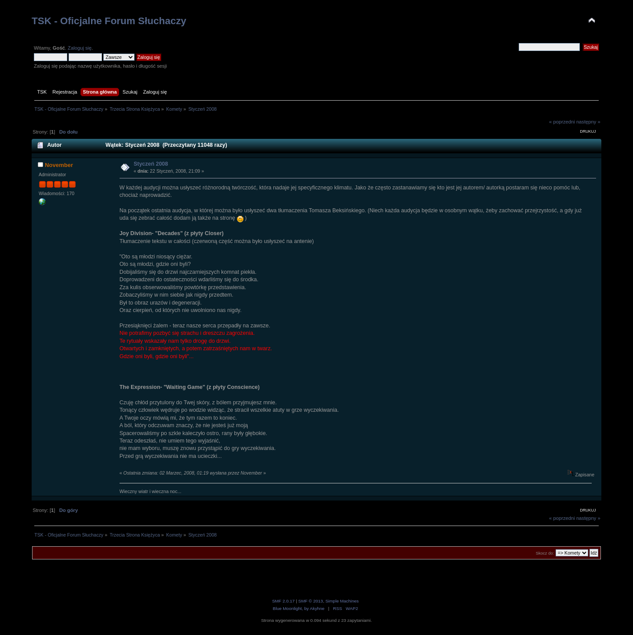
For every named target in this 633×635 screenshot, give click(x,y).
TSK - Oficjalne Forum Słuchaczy (109, 20)
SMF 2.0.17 (283, 601)
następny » (588, 121)
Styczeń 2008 (151, 164)
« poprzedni (562, 121)
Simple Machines (342, 601)
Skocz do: (545, 553)
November (59, 165)
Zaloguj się (79, 48)
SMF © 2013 (310, 601)
